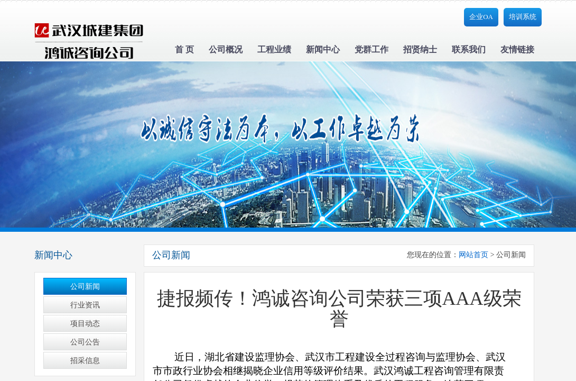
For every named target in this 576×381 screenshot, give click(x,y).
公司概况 (226, 49)
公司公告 (85, 342)
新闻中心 (323, 49)
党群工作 (371, 49)
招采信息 (85, 361)
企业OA (481, 17)
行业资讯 (85, 305)
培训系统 (522, 17)
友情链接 (517, 49)
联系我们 (469, 49)
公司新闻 (85, 287)
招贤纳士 (420, 49)
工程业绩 (274, 49)
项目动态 (85, 324)
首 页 (184, 49)
